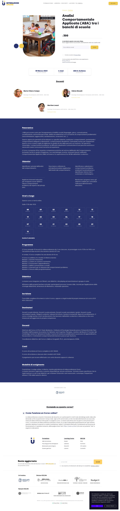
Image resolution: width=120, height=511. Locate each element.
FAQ (81, 441)
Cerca (78, 3)
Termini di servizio (66, 62)
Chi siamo (83, 446)
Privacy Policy (77, 55)
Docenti (64, 3)
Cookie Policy (64, 503)
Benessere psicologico (49, 446)
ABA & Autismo (46, 441)
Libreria (57, 3)
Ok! (97, 506)
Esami (66, 441)
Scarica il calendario (28, 238)
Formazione (48, 3)
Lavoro (72, 3)
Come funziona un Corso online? (43, 413)
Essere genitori (46, 448)
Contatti (82, 448)
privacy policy (95, 466)
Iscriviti (98, 462)
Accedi (113, 3)
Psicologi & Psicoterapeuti (50, 443)
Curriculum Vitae (27, 97)
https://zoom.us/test (70, 426)
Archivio (82, 443)
